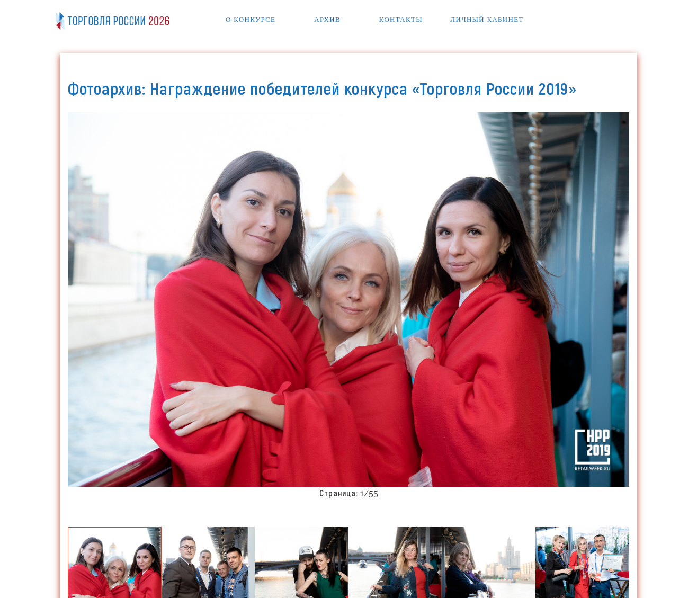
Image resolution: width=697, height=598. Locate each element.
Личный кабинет (486, 19)
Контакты (401, 19)
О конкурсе (250, 19)
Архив (327, 19)
